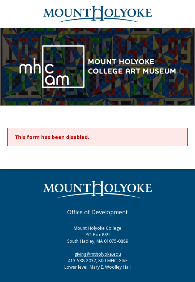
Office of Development (97, 212)
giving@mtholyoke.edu (97, 254)
